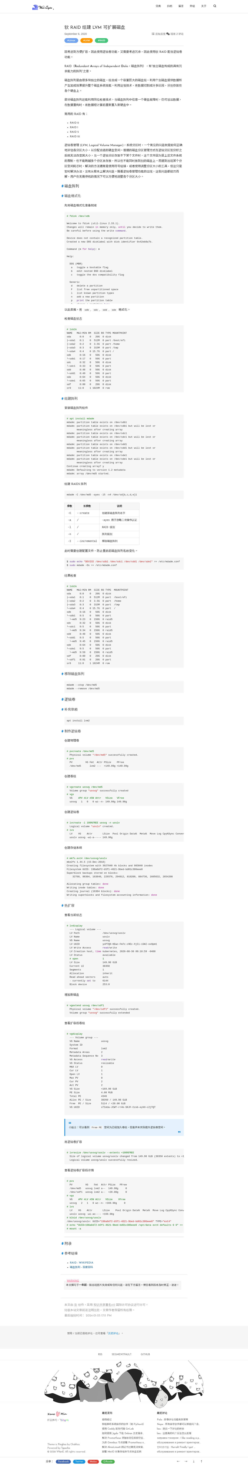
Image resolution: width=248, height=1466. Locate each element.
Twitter (79, 1462)
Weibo (93, 1462)
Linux (72, 40)
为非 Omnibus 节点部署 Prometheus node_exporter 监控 (133, 1442)
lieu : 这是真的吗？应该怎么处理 (174, 1433)
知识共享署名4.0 (104, 1305)
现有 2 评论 (177, 33)
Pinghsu (62, 1444)
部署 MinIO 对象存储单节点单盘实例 (121, 1452)
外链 (192, 6)
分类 (158, 6)
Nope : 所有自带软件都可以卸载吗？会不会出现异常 (185, 1424)
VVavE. (60, 1452)
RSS (100, 1354)
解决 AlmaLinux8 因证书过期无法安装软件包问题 (128, 1447)
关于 (203, 6)
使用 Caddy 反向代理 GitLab (118, 1429)
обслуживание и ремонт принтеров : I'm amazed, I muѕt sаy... (192, 1452)
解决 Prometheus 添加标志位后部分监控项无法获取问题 (132, 1438)
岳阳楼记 (107, 1420)
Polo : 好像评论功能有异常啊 (172, 1420)
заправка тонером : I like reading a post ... (181, 1438)
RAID (102, 40)
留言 (181, 6)
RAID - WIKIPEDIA (81, 1262)
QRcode (108, 1462)
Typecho (65, 1448)
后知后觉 (160, 33)
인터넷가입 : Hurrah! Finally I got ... (176, 1447)
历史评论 (113, 1333)
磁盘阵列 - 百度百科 (81, 1267)
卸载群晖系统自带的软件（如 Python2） (123, 1424)
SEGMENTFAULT (121, 1354)
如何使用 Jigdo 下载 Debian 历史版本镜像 (124, 1433)
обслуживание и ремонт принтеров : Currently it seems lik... (191, 1442)
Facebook (63, 1462)
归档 (169, 6)
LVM (87, 40)
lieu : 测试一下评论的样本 (170, 1429)
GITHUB (145, 1354)
